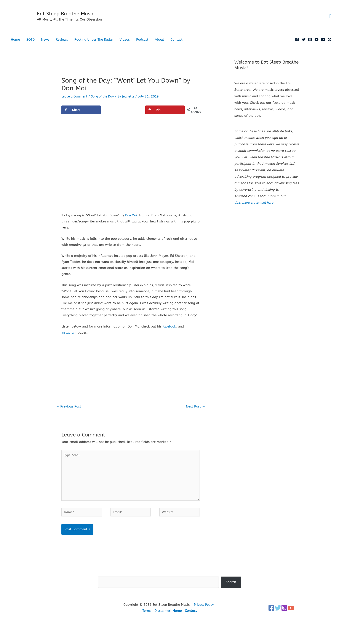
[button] (330, 19)
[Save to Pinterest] (165, 116)
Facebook (170, 332)
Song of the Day (105, 102)
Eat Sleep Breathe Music (72, 17)
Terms (146, 620)
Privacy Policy (203, 614)
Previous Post (69, 413)
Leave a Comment (75, 102)
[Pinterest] (329, 46)
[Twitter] (303, 46)
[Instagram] (310, 46)
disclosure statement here (254, 209)
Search (169, 583)
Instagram (69, 338)
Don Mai (131, 221)
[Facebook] (297, 46)
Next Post (195, 413)
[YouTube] (316, 46)
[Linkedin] (323, 46)
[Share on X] (123, 116)
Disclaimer (163, 620)
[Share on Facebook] (81, 116)
